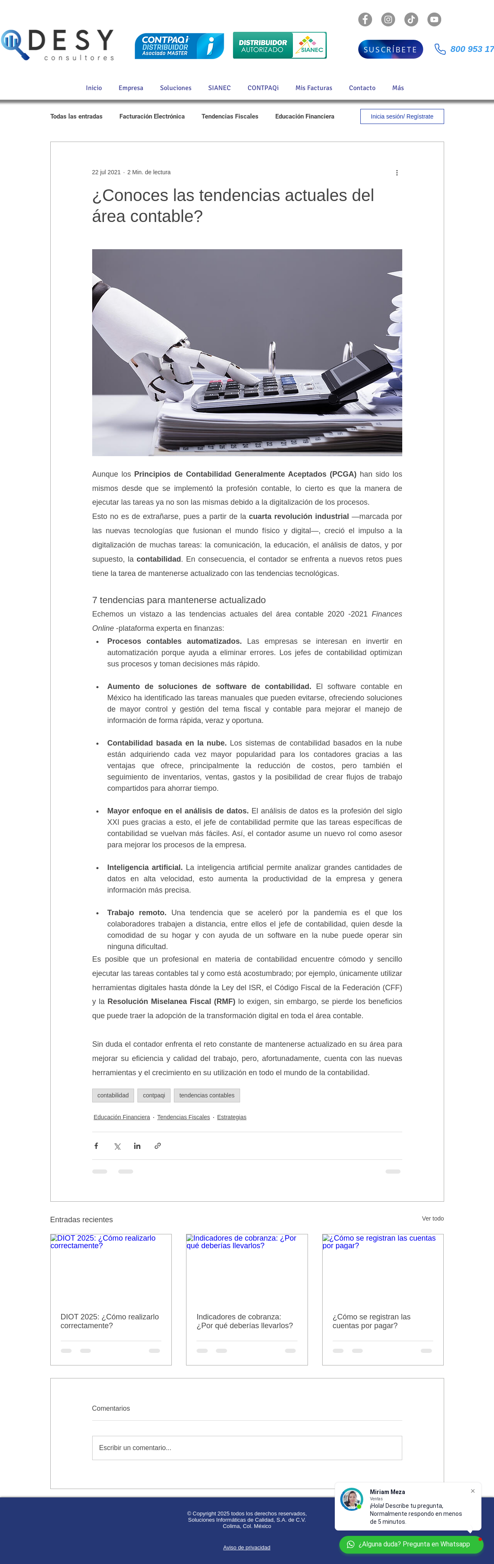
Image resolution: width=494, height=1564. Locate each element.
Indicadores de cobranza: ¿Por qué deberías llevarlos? (245, 1321)
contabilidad (113, 1095)
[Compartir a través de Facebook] (96, 1146)
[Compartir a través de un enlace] (158, 1146)
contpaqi (154, 1095)
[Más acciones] (397, 172)
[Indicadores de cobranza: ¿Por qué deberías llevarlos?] (247, 1268)
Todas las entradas (76, 116)
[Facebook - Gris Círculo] (365, 19)
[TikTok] (411, 19)
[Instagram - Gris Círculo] (388, 19)
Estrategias (231, 1117)
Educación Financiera (304, 116)
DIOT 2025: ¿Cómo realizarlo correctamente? (110, 1321)
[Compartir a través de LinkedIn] (137, 1146)
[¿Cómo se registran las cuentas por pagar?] (383, 1268)
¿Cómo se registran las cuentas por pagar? (372, 1321)
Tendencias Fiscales (230, 116)
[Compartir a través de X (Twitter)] (117, 1146)
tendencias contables (207, 1095)
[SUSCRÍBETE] (390, 49)
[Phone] (440, 49)
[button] (178, 88)
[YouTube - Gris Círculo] (434, 19)
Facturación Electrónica (152, 116)
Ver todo (433, 1218)
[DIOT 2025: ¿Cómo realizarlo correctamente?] (111, 1268)
